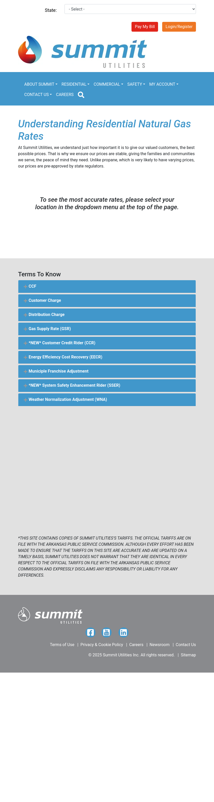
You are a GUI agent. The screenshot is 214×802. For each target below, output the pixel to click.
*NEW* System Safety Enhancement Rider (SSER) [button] (71, 385)
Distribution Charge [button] (43, 314)
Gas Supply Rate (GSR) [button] (47, 328)
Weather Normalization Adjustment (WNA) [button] (65, 399)
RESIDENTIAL (74, 84)
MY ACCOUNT (162, 84)
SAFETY (134, 84)
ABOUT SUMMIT (39, 84)
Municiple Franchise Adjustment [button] (55, 371)
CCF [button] (29, 286)
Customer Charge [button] (42, 300)
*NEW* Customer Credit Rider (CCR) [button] (59, 342)
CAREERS (64, 94)
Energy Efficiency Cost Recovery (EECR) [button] (62, 357)
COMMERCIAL (107, 84)
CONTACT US (36, 94)
